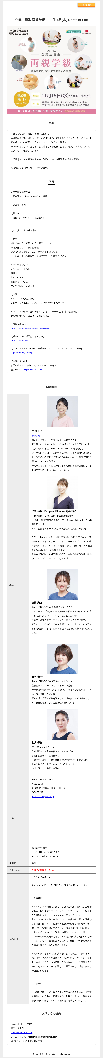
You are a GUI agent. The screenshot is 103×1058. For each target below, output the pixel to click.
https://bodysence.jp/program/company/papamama (30, 328)
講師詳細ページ (39, 436)
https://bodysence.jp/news (21, 340)
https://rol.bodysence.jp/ (22, 353)
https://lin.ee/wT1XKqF (33, 370)
